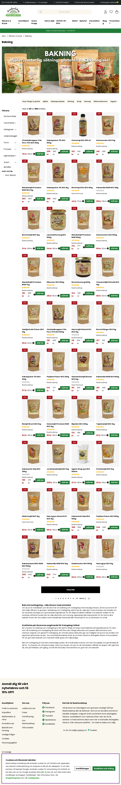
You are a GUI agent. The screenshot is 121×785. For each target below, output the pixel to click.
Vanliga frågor (8, 734)
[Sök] (64, 12)
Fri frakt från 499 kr (10, 2)
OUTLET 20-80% (33, 22)
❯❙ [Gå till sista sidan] (89, 598)
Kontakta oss (8, 723)
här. (43, 772)
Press (24, 712)
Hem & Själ (21, 21)
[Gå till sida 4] (63, 598)
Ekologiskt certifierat (110, 2)
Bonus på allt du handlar (85, 2)
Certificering (28, 716)
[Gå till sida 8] (73, 598)
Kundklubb (48, 724)
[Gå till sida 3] (60, 598)
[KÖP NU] (40, 154)
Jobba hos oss (28, 708)
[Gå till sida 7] (71, 598)
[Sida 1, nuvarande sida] (56, 598)
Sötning (70, 101)
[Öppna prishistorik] (34, 153)
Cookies (5, 738)
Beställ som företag (7, 729)
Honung (87, 101)
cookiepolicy (33, 778)
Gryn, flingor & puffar (31, 101)
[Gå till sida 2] (58, 598)
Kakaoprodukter (58, 101)
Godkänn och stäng (104, 768)
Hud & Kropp (6, 22)
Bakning (28, 36)
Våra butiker (28, 727)
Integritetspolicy (13, 778)
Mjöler (45, 101)
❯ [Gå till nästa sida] (82, 598)
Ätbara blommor (101, 101)
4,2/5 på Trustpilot (62, 2)
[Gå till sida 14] (77, 598)
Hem (4, 36)
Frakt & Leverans (10, 708)
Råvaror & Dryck (15, 36)
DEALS (46, 21)
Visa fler (71, 589)
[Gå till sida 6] (68, 598)
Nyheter (55, 21)
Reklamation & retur (8, 718)
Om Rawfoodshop (28, 722)
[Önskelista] (111, 11)
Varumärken (66, 22)
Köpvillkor (6, 712)
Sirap (79, 101)
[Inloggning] (105, 11)
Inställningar (82, 768)
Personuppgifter (9, 742)
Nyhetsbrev (49, 719)
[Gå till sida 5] (66, 598)
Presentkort (86, 22)
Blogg (77, 22)
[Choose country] (6, 752)
